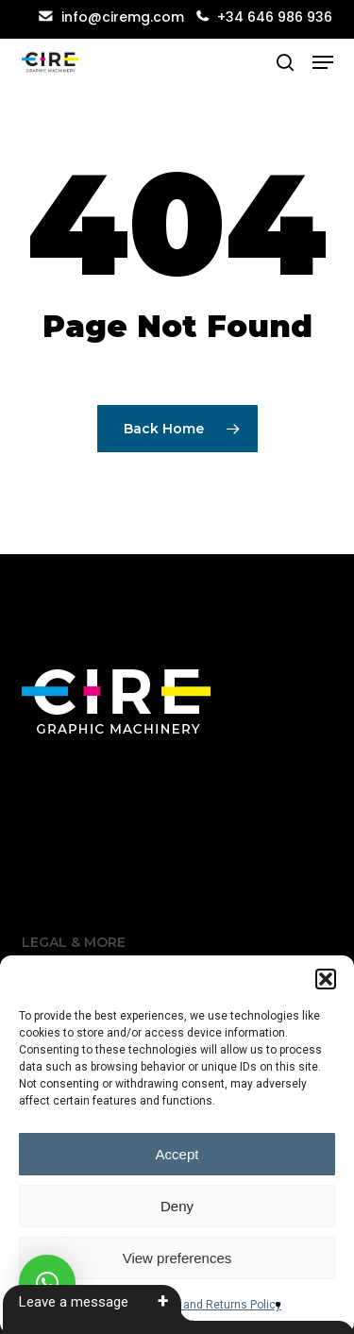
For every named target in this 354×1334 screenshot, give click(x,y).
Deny (177, 1206)
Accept (177, 1154)
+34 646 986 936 (274, 17)
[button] (325, 979)
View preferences (177, 1258)
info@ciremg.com (111, 17)
